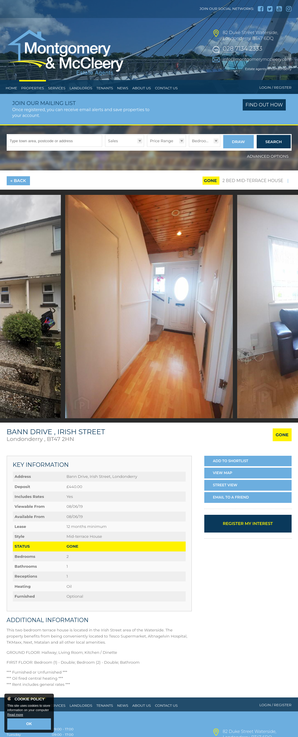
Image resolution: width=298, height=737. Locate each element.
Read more (15, 715)
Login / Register (275, 99)
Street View (225, 496)
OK (29, 724)
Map (223, 483)
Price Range (161, 152)
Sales (113, 152)
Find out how (264, 117)
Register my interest (248, 534)
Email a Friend (231, 507)
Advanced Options (268, 166)
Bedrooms (202, 152)
